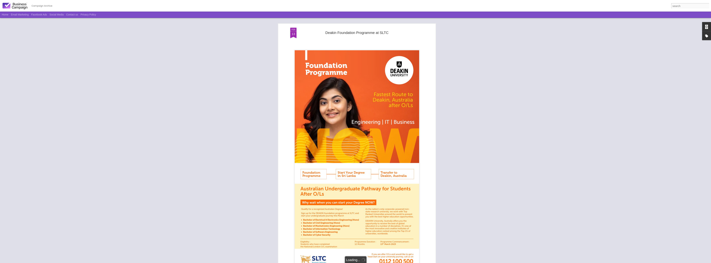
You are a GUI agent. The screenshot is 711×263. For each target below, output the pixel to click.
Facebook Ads (39, 14)
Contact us (72, 14)
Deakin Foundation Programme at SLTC (356, 32)
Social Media (56, 14)
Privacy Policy (88, 14)
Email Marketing (20, 14)
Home (5, 14)
